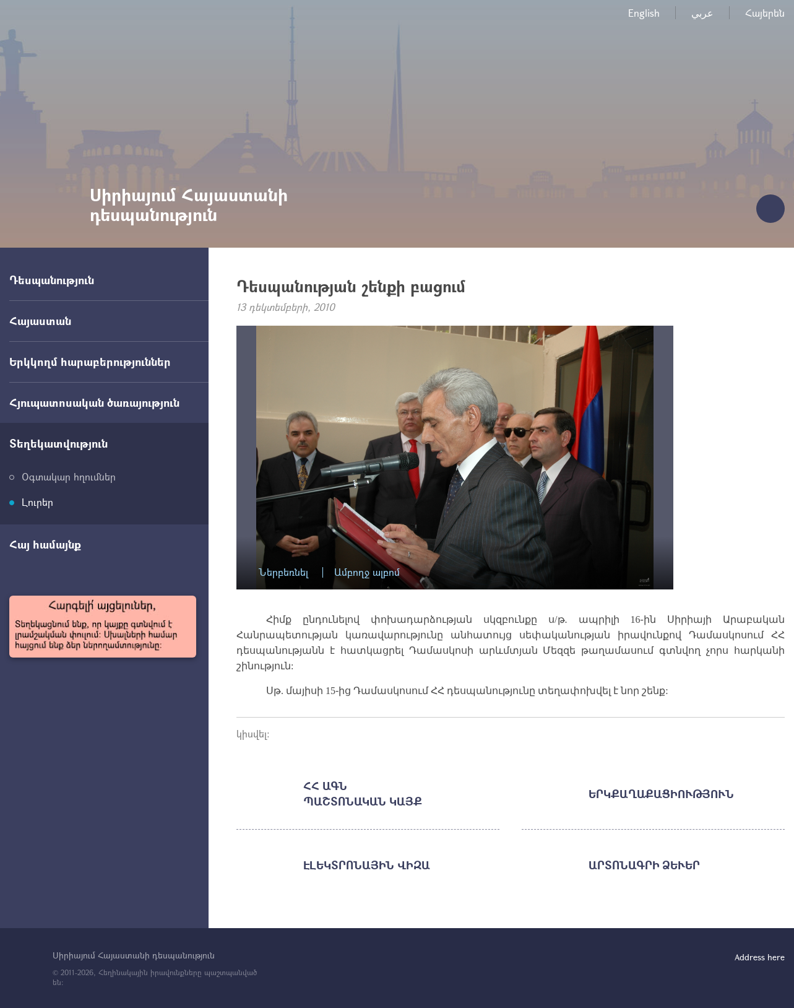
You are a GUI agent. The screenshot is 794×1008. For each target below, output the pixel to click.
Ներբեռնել (283, 572)
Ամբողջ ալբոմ (367, 572)
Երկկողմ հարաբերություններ (90, 361)
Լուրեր (37, 501)
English (644, 12)
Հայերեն (765, 12)
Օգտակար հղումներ (69, 476)
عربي (702, 12)
